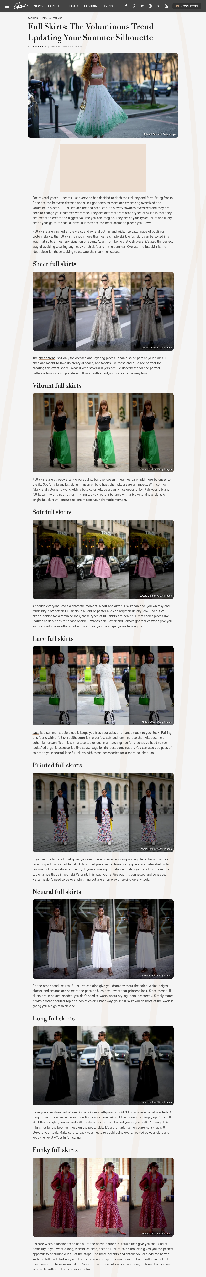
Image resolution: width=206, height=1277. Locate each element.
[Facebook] (126, 7)
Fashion (90, 6)
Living (108, 6)
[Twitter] (158, 7)
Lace (36, 732)
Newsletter (187, 6)
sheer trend (47, 358)
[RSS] (166, 7)
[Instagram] (150, 7)
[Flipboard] (142, 7)
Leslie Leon (39, 46)
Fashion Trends (52, 18)
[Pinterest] (134, 7)
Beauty (73, 6)
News (38, 6)
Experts (54, 6)
